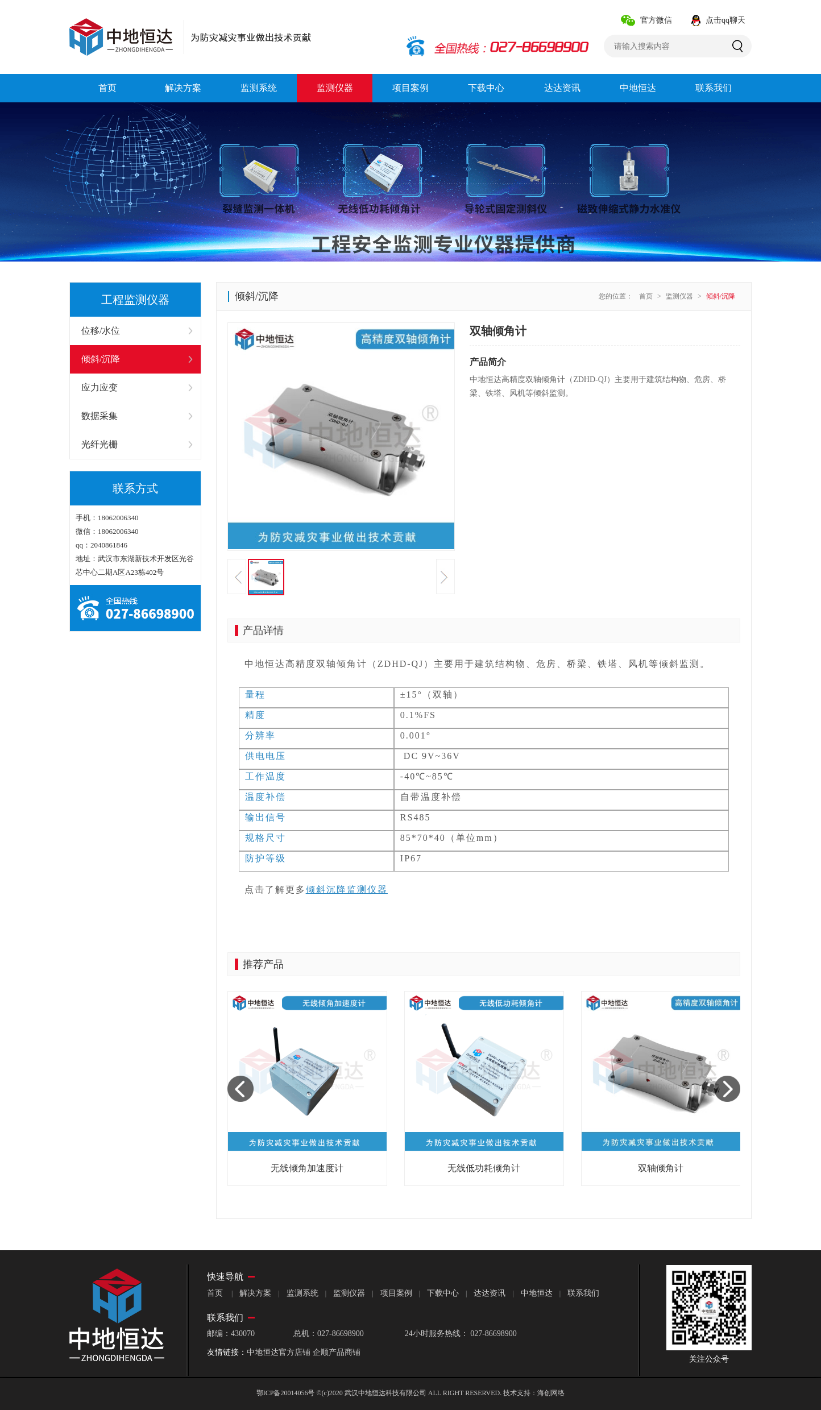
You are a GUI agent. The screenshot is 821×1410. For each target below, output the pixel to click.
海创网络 (551, 1393)
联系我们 (583, 1293)
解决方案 (255, 1293)
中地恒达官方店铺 (278, 1352)
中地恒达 (537, 1293)
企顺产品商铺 (336, 1352)
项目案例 (396, 1293)
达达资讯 (489, 1293)
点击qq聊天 (725, 20)
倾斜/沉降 (720, 296)
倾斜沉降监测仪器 (347, 889)
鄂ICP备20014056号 (285, 1393)
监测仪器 (679, 296)
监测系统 (302, 1293)
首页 (646, 296)
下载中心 (443, 1293)
